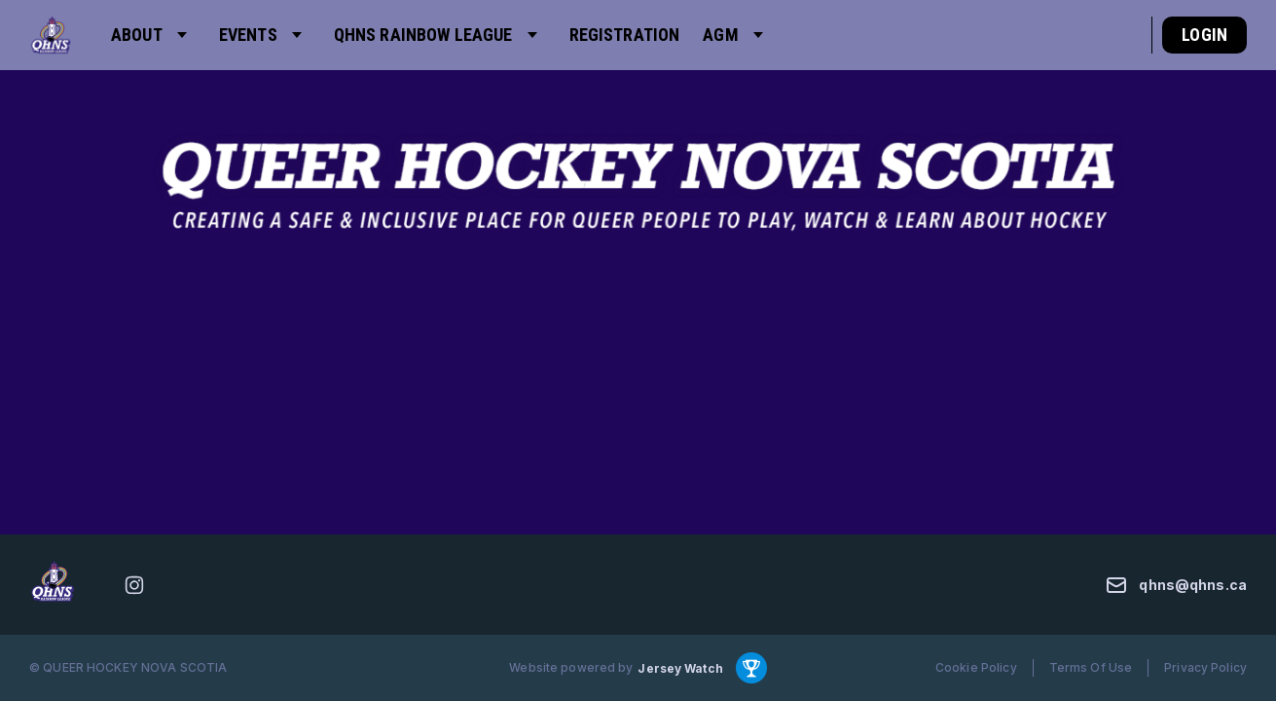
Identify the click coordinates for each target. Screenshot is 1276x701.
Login (1204, 34)
